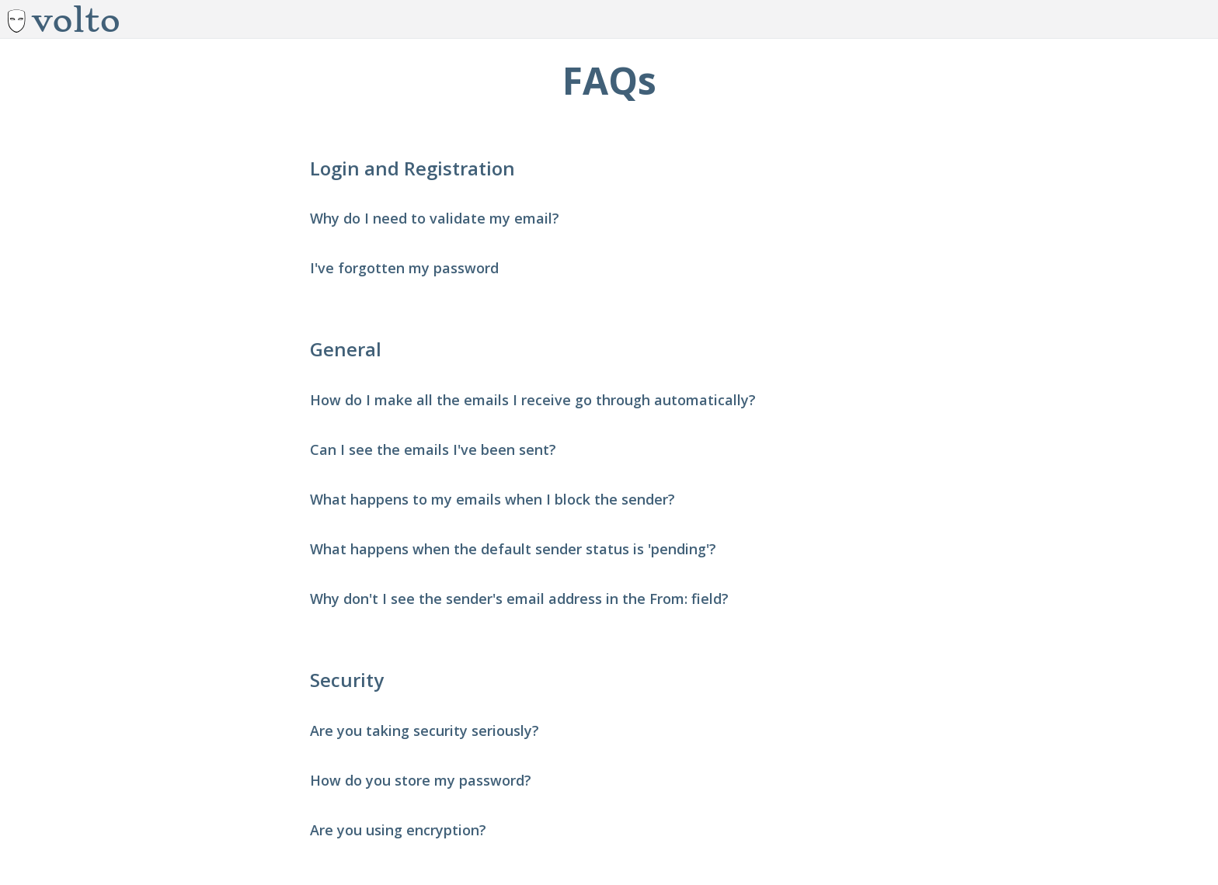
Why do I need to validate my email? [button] (434, 218)
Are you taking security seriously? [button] (424, 730)
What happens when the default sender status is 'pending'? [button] (513, 549)
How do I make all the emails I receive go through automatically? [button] (533, 399)
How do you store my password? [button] (420, 780)
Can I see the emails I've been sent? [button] (433, 449)
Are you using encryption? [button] (398, 830)
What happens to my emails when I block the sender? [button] (492, 499)
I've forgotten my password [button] (404, 268)
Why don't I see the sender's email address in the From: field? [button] (519, 598)
